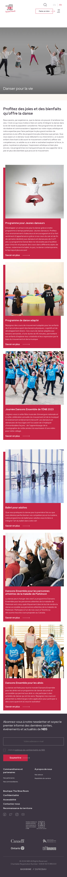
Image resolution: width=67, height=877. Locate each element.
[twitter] (10, 815)
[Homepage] (10, 8)
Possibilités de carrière (43, 778)
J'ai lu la (26, 750)
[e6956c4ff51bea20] (33, 826)
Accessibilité (9, 799)
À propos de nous (43, 769)
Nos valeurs (39, 775)
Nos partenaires (9, 778)
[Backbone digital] (26, 869)
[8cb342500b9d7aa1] (49, 847)
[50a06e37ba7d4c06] (17, 840)
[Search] (45, 4)
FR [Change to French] (60, 5)
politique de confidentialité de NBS (30, 750)
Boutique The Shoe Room (16, 791)
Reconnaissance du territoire (17, 808)
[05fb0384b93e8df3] (49, 840)
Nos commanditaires (10, 782)
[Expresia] (39, 869)
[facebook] (4, 815)
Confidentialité (11, 795)
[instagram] (16, 815)
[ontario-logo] (17, 847)
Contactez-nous (11, 804)
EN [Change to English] (54, 5)
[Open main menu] (58, 11)
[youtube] (23, 815)
